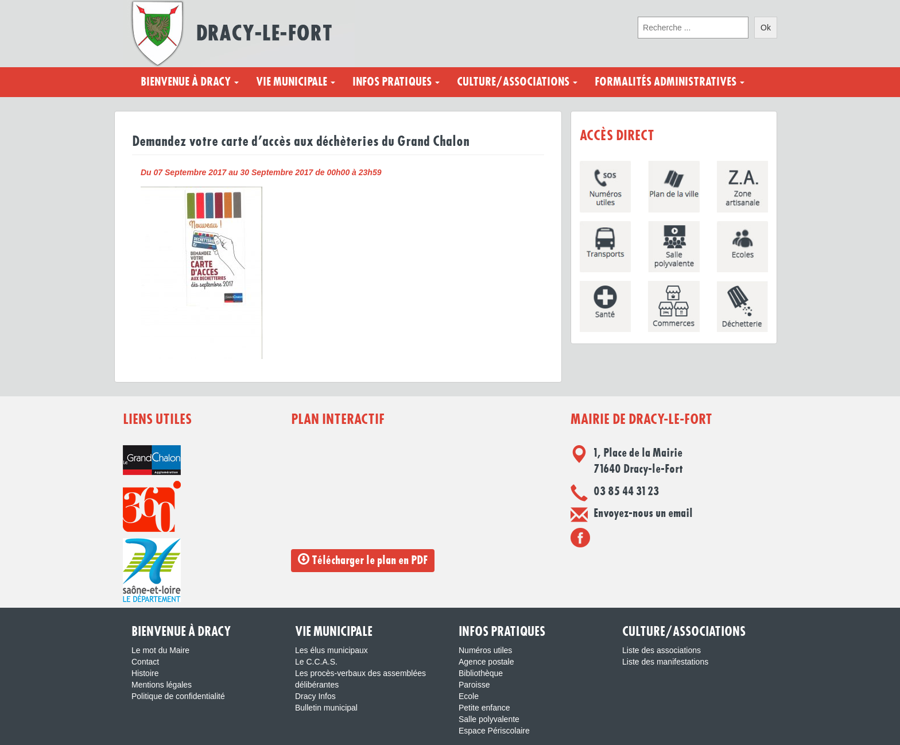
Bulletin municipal (326, 707)
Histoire (144, 673)
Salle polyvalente (489, 719)
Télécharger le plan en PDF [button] (363, 559)
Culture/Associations (517, 82)
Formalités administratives (669, 82)
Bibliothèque (481, 673)
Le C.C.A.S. (316, 661)
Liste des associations (661, 650)
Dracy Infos (315, 696)
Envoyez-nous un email (643, 513)
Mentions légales (161, 684)
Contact (145, 661)
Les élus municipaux (331, 650)
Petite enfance (484, 707)
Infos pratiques (396, 82)
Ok (766, 27)
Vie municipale (295, 82)
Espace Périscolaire (494, 730)
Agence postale (486, 661)
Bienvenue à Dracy (190, 82)
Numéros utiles (485, 650)
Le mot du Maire (160, 650)
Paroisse (474, 684)
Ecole (469, 696)
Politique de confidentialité (178, 696)
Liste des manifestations (665, 661)
